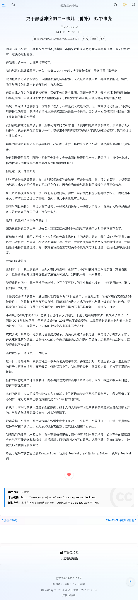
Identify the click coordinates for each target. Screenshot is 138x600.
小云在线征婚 (69, 558)
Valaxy (49, 590)
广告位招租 (69, 595)
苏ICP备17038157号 (69, 578)
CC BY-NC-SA (79, 502)
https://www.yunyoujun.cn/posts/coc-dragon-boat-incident (58, 497)
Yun (83, 590)
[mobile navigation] (4, 4)
